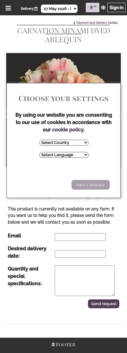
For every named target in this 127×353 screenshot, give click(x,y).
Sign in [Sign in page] (116, 7)
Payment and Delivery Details (97, 23)
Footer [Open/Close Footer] (63, 344)
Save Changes (91, 184)
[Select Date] (59, 8)
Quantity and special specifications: (25, 276)
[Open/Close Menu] (7, 7)
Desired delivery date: (27, 252)
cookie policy (67, 130)
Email (14, 236)
